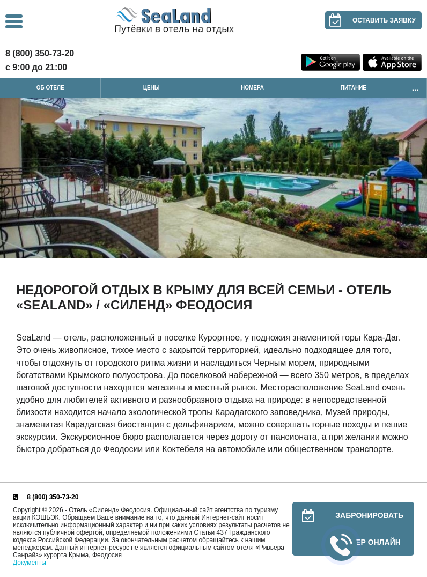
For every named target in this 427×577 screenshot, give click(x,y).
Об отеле (50, 88)
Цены (151, 88)
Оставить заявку (370, 20)
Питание (353, 88)
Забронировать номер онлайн (347, 529)
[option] (213, 178)
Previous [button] (10, 178)
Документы (29, 562)
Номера (252, 88)
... (415, 87)
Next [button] (416, 178)
